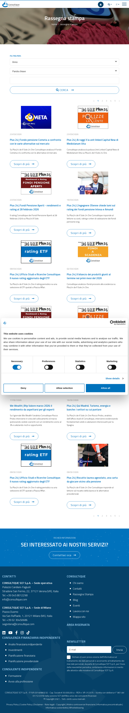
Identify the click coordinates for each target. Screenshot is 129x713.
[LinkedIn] (5, 632)
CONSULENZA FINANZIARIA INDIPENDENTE (31, 637)
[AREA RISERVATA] (101, 4)
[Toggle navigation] (124, 4)
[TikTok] (29, 632)
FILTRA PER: (15, 55)
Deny (23, 388)
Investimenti (15, 650)
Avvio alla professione (20, 681)
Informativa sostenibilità (57, 707)
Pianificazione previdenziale (23, 661)
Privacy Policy (12, 704)
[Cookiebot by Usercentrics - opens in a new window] (112, 322)
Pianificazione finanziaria (21, 655)
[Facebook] (17, 632)
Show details (113, 378)
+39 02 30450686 (16, 620)
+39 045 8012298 (16, 595)
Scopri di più (22, 164)
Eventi (76, 605)
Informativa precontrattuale (109, 704)
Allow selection (64, 388)
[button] (110, 4)
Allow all (105, 388)
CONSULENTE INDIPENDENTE (22, 669)
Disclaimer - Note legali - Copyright (49, 704)
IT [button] (116, 4)
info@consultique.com (14, 599)
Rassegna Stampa (83, 594)
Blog (75, 600)
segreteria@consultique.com (18, 624)
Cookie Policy (26, 704)
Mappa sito (79, 617)
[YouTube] (11, 632)
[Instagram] (23, 632)
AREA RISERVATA (78, 624)
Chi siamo (78, 583)
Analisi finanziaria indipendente (25, 644)
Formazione (14, 676)
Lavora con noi (81, 611)
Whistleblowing (76, 707)
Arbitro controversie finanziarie (81, 704)
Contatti (77, 589)
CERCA (62, 90)
